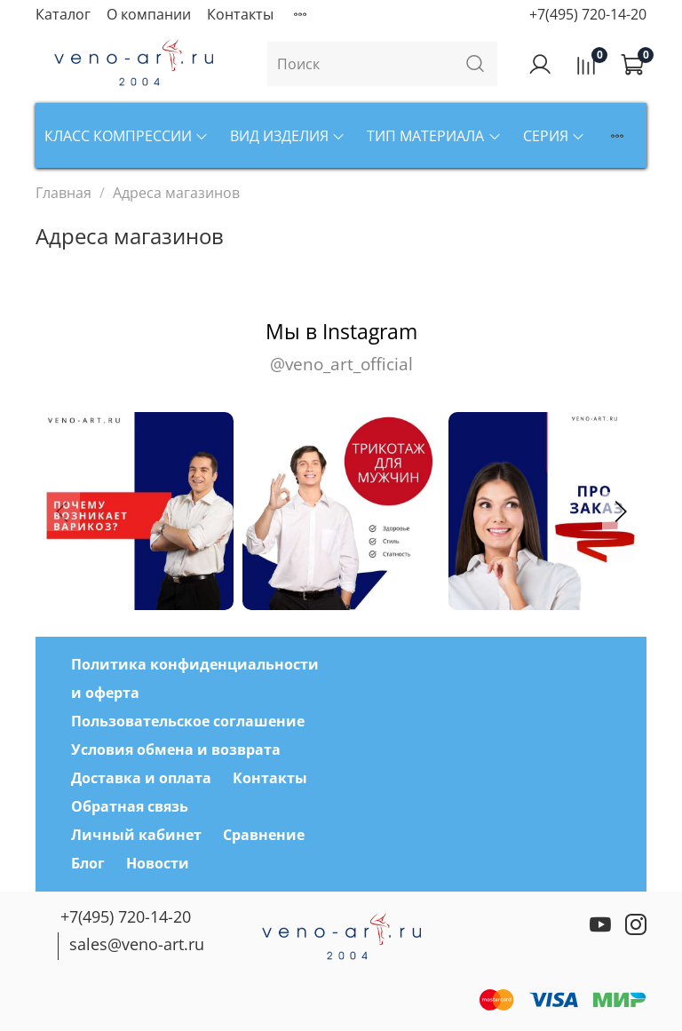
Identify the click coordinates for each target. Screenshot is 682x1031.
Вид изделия (287, 136)
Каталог (63, 14)
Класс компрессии (126, 136)
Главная (63, 192)
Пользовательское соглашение (188, 721)
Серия (554, 136)
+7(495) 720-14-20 (587, 14)
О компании (149, 14)
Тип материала (434, 136)
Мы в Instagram (341, 347)
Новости (157, 863)
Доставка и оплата (141, 778)
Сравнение (264, 835)
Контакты (240, 14)
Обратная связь (129, 806)
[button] (620, 511)
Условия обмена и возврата (176, 749)
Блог (88, 863)
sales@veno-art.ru (136, 944)
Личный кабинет (136, 835)
